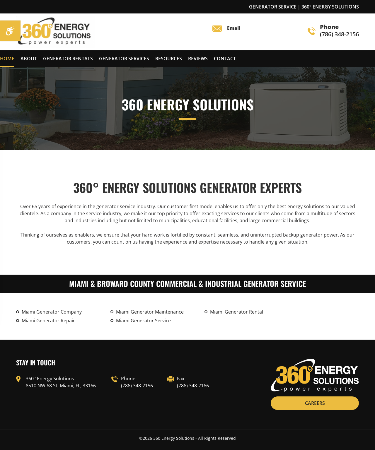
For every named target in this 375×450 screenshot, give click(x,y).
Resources (168, 58)
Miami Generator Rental (236, 312)
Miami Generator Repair (48, 320)
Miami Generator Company (52, 312)
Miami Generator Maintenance (150, 312)
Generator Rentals (68, 58)
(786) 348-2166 (193, 385)
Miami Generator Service (143, 320)
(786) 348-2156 (333, 31)
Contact (225, 58)
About (29, 58)
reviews (198, 58)
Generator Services (124, 58)
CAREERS (315, 403)
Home (7, 58)
